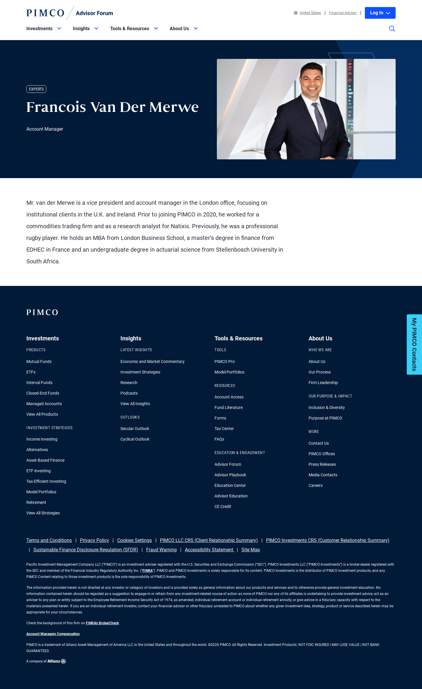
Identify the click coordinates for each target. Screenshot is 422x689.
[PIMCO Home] (69, 13)
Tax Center (224, 428)
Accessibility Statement (209, 549)
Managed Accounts (44, 403)
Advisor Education (231, 496)
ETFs (30, 372)
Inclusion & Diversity (327, 407)
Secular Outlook (134, 428)
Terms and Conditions (49, 540)
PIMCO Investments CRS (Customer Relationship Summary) (327, 540)
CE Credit (223, 506)
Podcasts (129, 393)
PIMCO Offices (322, 453)
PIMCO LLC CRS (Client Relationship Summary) (209, 540)
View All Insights (135, 403)
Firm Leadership (323, 382)
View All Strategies (43, 513)
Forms (220, 418)
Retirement (36, 502)
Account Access (229, 397)
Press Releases (322, 464)
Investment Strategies (140, 372)
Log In (380, 13)
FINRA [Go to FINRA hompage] (147, 571)
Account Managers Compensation (53, 634)
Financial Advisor (343, 13)
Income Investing (41, 439)
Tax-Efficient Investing (46, 481)
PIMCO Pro (225, 361)
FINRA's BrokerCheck (102, 623)
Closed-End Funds (42, 393)
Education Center (230, 485)
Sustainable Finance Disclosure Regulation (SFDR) (85, 549)
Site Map (250, 549)
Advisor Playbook (230, 475)
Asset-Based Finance (45, 460)
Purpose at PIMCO (325, 418)
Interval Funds (39, 382)
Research (128, 382)
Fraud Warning (161, 549)
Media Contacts (323, 475)
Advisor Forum (228, 464)
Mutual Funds (39, 361)
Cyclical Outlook (134, 439)
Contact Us (319, 443)
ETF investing (38, 470)
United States (307, 13)
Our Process (320, 372)
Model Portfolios (41, 492)
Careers (316, 485)
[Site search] (392, 33)
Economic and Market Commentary (152, 361)
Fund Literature (229, 407)
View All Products (42, 414)
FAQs (219, 439)
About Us (317, 361)
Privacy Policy (94, 540)
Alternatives (37, 449)
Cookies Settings (134, 540)
